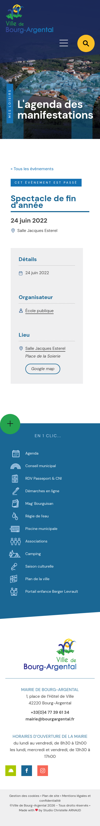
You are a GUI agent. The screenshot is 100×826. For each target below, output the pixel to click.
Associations (36, 541)
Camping (33, 553)
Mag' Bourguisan (39, 503)
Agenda (31, 453)
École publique (39, 310)
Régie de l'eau (37, 516)
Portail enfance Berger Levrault (51, 591)
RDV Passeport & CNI (43, 478)
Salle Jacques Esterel (45, 348)
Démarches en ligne (42, 490)
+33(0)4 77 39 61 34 (50, 712)
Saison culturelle (39, 566)
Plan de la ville (37, 578)
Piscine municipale (41, 528)
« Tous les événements (32, 169)
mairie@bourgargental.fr (50, 719)
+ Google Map (42, 369)
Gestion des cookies (24, 796)
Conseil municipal (40, 465)
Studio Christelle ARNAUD (62, 810)
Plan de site (50, 796)
